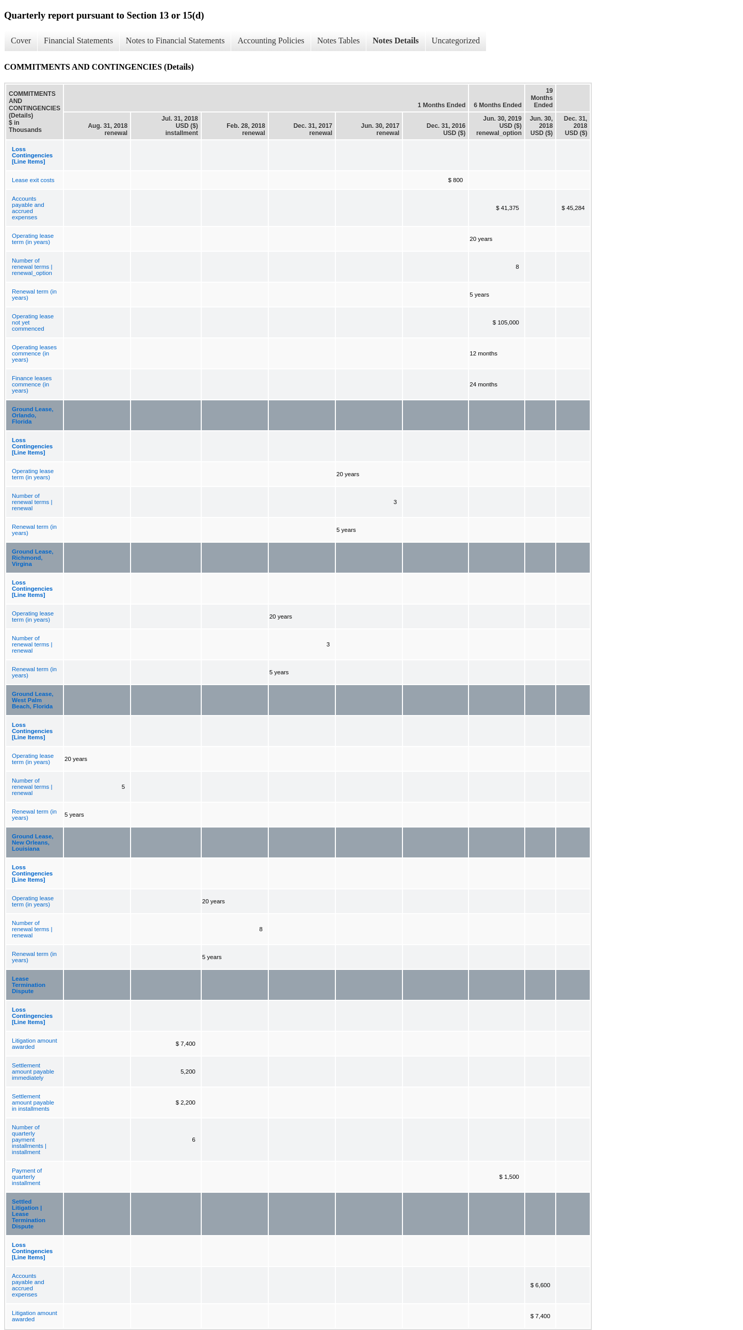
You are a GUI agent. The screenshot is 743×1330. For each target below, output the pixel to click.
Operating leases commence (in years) (34, 353)
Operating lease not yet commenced (33, 322)
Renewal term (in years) (34, 294)
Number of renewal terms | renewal (32, 502)
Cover (21, 40)
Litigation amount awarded (34, 1043)
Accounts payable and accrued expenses (28, 208)
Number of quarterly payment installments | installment (29, 1139)
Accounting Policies (270, 40)
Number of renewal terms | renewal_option (32, 266)
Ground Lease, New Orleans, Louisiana (33, 842)
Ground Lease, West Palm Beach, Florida (33, 700)
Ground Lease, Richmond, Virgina (33, 557)
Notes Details (395, 40)
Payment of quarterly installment (27, 1176)
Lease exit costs (33, 180)
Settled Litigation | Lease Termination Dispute (28, 1213)
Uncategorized (456, 40)
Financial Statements (78, 40)
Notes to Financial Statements (175, 40)
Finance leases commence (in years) (32, 384)
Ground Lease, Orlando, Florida (33, 415)
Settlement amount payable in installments (33, 1102)
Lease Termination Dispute (28, 985)
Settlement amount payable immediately (33, 1071)
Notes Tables (338, 40)
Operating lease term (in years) (33, 239)
